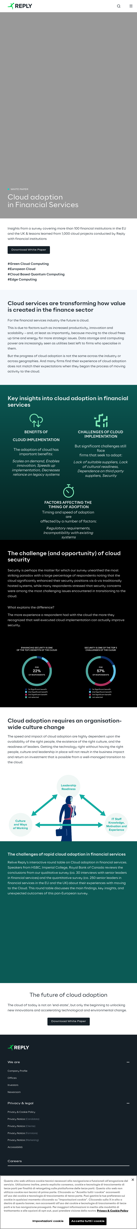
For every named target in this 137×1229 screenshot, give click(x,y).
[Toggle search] (119, 6)
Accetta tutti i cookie (87, 1221)
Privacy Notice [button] (23, 1119)
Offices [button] (12, 1078)
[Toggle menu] (131, 6)
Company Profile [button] (17, 1071)
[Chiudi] (133, 1179)
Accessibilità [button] (15, 1147)
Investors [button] (13, 1085)
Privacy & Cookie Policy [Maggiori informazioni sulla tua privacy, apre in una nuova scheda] (112, 1211)
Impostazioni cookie (47, 1221)
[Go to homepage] (20, 6)
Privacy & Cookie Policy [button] (21, 1112)
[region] (68, 1202)
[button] (68, 1161)
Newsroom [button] (14, 1092)
